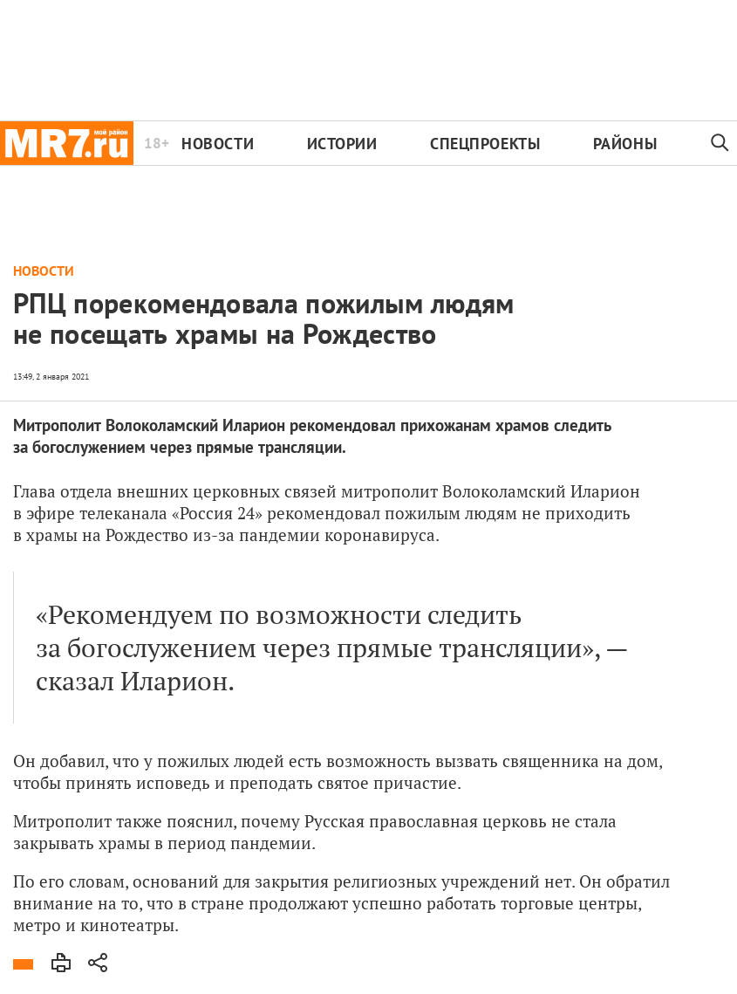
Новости (217, 144)
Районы (625, 144)
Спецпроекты (485, 144)
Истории (342, 144)
